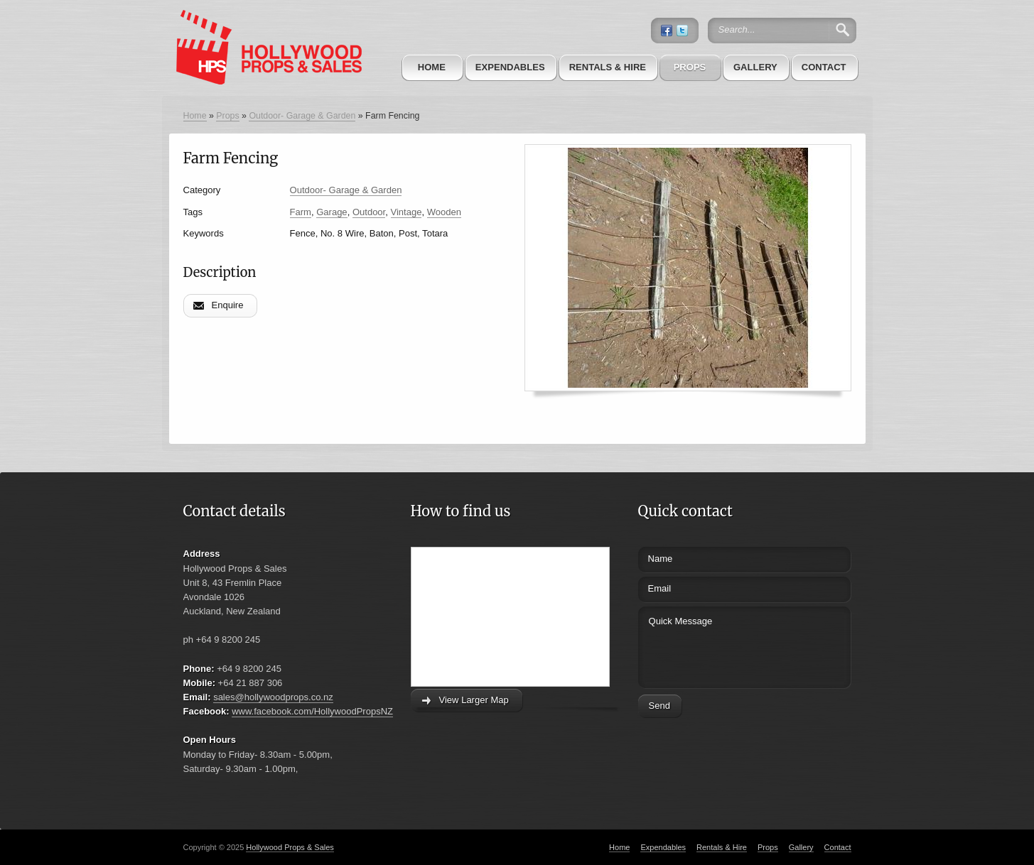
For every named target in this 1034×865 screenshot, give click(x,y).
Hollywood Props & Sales (290, 847)
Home (432, 67)
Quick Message (718, 645)
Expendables (510, 67)
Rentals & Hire (607, 67)
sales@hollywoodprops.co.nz (273, 697)
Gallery (755, 67)
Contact (824, 67)
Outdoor (368, 212)
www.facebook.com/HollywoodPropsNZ (312, 711)
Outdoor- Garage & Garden (302, 116)
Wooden (444, 212)
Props (690, 67)
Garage (331, 212)
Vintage (406, 212)
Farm (300, 212)
